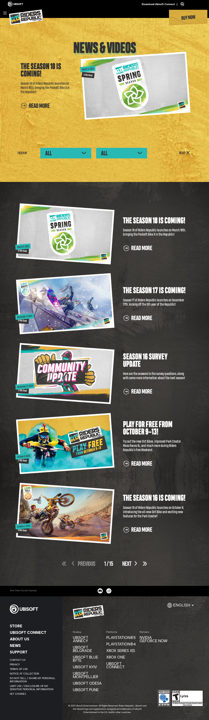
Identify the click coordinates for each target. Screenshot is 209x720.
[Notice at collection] (33, 673)
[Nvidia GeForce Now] (155, 639)
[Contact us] (33, 659)
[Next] (125, 563)
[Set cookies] (18, 693)
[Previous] (87, 563)
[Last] (143, 563)
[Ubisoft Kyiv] (88, 666)
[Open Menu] (5, 13)
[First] (66, 563)
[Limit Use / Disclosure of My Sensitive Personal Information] (33, 687)
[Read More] (35, 108)
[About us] (33, 639)
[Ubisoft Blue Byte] (88, 658)
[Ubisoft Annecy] (88, 639)
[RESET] (184, 153)
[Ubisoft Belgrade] (88, 649)
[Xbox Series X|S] (121, 650)
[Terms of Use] (33, 669)
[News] (33, 645)
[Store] (33, 625)
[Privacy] (33, 664)
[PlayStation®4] (121, 644)
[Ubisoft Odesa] (88, 683)
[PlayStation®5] (121, 637)
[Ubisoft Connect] (33, 632)
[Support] (33, 652)
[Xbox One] (121, 657)
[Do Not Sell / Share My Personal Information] (33, 679)
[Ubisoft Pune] (88, 689)
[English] (180, 606)
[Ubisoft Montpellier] (88, 675)
